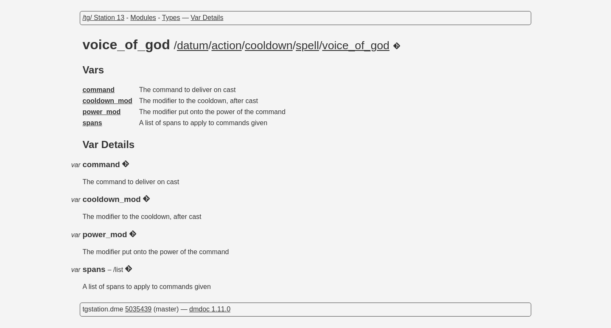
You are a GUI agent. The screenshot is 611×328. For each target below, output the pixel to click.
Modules (143, 17)
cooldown (269, 45)
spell (307, 45)
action (226, 45)
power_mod (101, 111)
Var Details (207, 17)
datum (192, 45)
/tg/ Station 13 (103, 17)
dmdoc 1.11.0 (209, 309)
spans (92, 122)
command (98, 89)
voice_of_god (356, 45)
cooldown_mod (107, 100)
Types (171, 17)
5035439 (138, 309)
